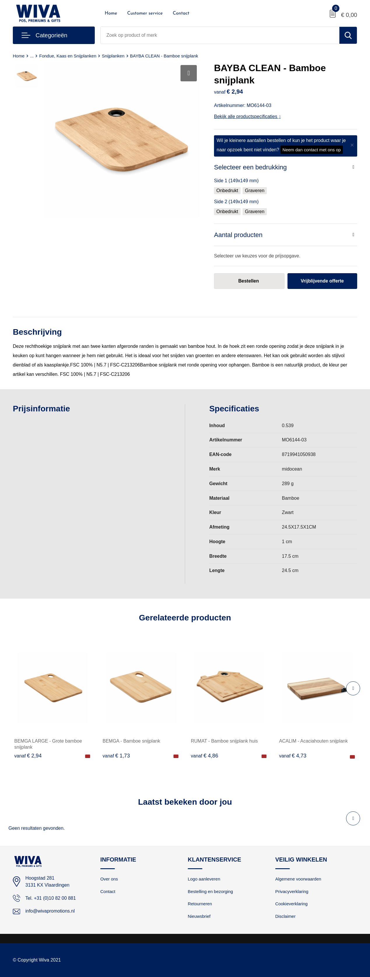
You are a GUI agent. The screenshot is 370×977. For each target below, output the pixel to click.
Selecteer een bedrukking (250, 167)
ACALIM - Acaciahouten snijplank (313, 741)
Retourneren (200, 903)
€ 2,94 (28, 756)
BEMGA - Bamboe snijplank (131, 741)
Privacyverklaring (291, 891)
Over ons (109, 878)
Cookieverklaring (291, 903)
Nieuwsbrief (199, 916)
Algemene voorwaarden (298, 878)
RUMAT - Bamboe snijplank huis (224, 741)
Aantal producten (238, 234)
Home (111, 13)
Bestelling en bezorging (210, 891)
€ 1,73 (116, 756)
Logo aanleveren (204, 878)
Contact (181, 13)
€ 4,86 (204, 756)
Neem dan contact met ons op (312, 149)
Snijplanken (113, 55)
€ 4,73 (292, 756)
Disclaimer (285, 916)
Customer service (145, 13)
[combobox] (220, 35)
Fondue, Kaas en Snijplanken (68, 55)
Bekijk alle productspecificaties (247, 116)
